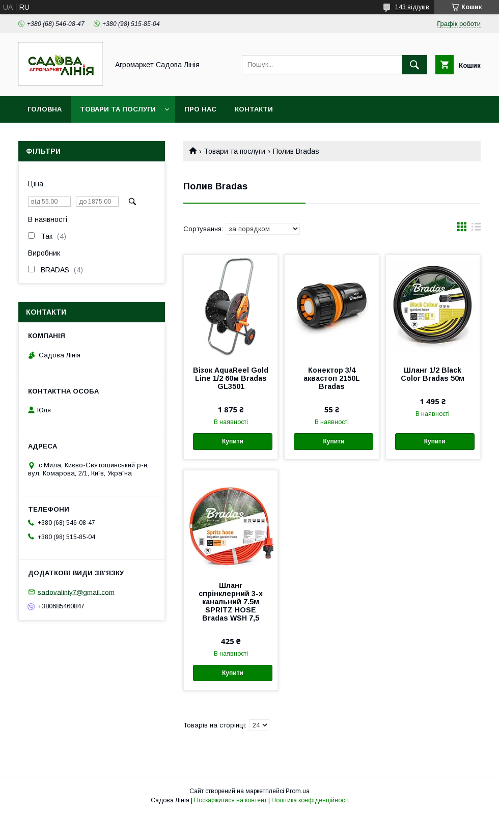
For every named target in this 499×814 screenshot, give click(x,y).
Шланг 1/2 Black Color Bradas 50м (432, 374)
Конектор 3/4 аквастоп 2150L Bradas (331, 378)
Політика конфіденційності (310, 800)
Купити (232, 441)
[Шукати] (414, 64)
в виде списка (476, 229)
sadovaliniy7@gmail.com (76, 592)
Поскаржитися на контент (230, 800)
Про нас (200, 109)
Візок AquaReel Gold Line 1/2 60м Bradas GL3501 (230, 378)
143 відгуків (412, 7)
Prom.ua (298, 791)
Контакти (254, 109)
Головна (44, 109)
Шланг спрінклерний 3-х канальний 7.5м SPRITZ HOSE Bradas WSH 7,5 (231, 601)
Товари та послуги (118, 109)
